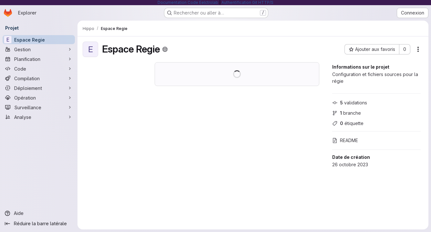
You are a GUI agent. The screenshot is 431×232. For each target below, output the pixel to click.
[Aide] (39, 213)
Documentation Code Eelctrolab (188, 2)
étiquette (348, 123)
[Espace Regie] (39, 39)
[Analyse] (39, 116)
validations (349, 102)
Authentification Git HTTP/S (247, 2)
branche (346, 113)
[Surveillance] (39, 107)
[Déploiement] (39, 87)
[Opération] (39, 97)
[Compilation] (39, 78)
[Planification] (39, 58)
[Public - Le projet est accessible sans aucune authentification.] (165, 49)
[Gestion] (39, 49)
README (345, 140)
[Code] (39, 68)
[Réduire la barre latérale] (39, 223)
